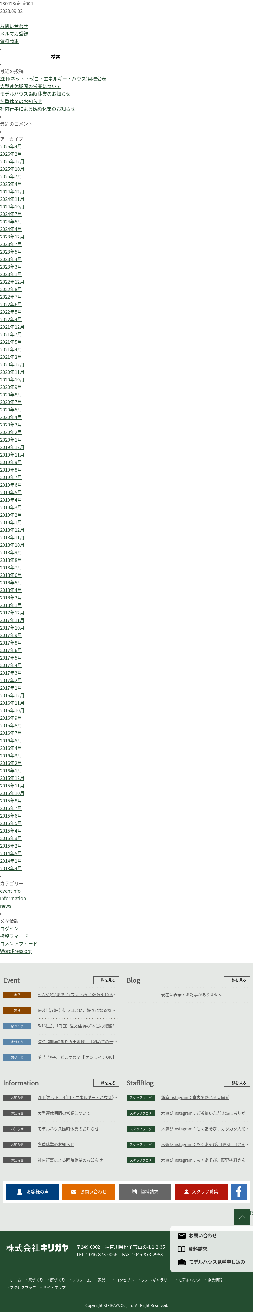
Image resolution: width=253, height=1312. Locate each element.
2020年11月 (12, 372)
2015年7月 (11, 808)
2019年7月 (11, 477)
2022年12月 (12, 282)
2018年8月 (11, 560)
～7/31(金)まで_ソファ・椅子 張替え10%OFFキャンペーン (78, 995)
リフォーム (81, 1280)
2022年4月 (11, 319)
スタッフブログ (141, 1097)
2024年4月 (11, 229)
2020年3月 (11, 424)
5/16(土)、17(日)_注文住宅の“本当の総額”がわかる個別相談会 (78, 1026)
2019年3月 (11, 507)
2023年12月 (12, 236)
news (5, 906)
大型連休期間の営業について (30, 86)
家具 (17, 994)
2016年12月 (12, 695)
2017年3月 (11, 673)
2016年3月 (11, 755)
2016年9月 (11, 718)
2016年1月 (11, 770)
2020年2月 (11, 432)
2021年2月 (11, 357)
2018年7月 (11, 567)
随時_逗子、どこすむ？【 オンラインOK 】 (77, 1057)
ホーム (15, 1280)
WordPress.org (16, 951)
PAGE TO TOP (251, 1212)
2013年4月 (11, 868)
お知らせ (17, 1097)
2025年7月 (11, 176)
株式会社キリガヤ (37, 1248)
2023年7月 (11, 244)
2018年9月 (11, 552)
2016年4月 (11, 748)
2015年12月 (12, 778)
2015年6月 (11, 815)
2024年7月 (11, 214)
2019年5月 (11, 492)
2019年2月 (11, 515)
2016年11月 (12, 703)
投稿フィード (14, 936)
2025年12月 (12, 161)
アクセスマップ (23, 1288)
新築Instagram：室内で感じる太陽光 (195, 1097)
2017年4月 (11, 665)
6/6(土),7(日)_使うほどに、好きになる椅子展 (78, 1010)
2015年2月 (11, 846)
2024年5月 (11, 221)
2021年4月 (11, 349)
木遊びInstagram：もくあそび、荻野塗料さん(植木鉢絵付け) (205, 1160)
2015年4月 (11, 830)
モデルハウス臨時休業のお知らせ (35, 93)
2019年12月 (12, 447)
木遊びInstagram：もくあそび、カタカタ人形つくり (205, 1129)
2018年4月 (11, 590)
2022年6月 (11, 304)
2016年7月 (11, 733)
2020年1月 (11, 439)
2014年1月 (11, 861)
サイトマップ (54, 1288)
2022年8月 (11, 289)
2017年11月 (12, 620)
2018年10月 (12, 545)
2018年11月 (12, 537)
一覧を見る (106, 980)
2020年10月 (12, 379)
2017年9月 (11, 635)
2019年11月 (12, 454)
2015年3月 (11, 838)
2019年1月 (11, 522)
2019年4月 (11, 500)
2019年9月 (11, 462)
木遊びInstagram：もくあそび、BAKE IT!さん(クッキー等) (205, 1144)
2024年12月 (12, 191)
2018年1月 (11, 605)
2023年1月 (11, 274)
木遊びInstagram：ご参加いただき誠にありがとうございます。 (205, 1113)
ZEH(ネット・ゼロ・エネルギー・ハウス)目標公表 (53, 78)
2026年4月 (11, 146)
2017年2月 (11, 680)
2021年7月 (11, 334)
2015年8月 (11, 800)
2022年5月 (11, 312)
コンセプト (124, 1280)
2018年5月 (11, 582)
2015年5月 (11, 823)
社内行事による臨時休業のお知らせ (37, 109)
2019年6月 (11, 485)
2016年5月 (11, 740)
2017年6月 (11, 650)
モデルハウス (189, 1280)
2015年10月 (12, 793)
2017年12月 (12, 612)
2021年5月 (11, 342)
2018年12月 (12, 530)
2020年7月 (11, 402)
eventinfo (10, 891)
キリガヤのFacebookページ (239, 1192)
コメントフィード (19, 943)
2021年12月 (12, 327)
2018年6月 (11, 575)
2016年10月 (12, 710)
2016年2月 (11, 763)
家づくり (17, 1026)
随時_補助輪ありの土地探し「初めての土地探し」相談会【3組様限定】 (78, 1042)
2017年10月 (12, 627)
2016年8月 (11, 725)
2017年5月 (11, 658)
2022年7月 (11, 297)
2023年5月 (11, 251)
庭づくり (57, 1280)
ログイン (9, 928)
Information (13, 898)
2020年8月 (11, 394)
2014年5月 (11, 853)
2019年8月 (11, 470)
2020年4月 (11, 417)
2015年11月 (12, 785)
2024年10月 (12, 206)
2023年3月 (11, 266)
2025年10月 (12, 169)
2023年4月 (11, 259)
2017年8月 (11, 642)
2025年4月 (11, 184)
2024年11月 (12, 199)
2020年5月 (11, 409)
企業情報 (215, 1280)
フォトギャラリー (156, 1280)
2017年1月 (11, 688)
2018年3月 (11, 597)
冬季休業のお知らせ (21, 101)
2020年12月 (12, 364)
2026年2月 (11, 154)
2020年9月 (11, 387)
